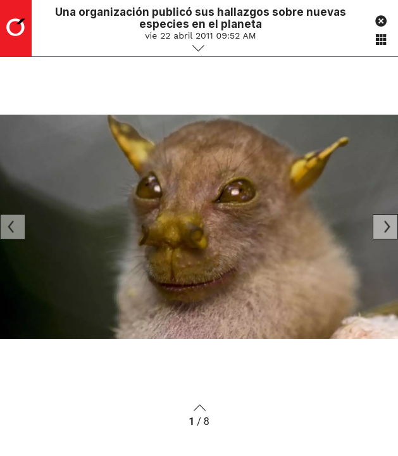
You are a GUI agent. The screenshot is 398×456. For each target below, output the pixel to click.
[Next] (385, 226)
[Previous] (12, 226)
